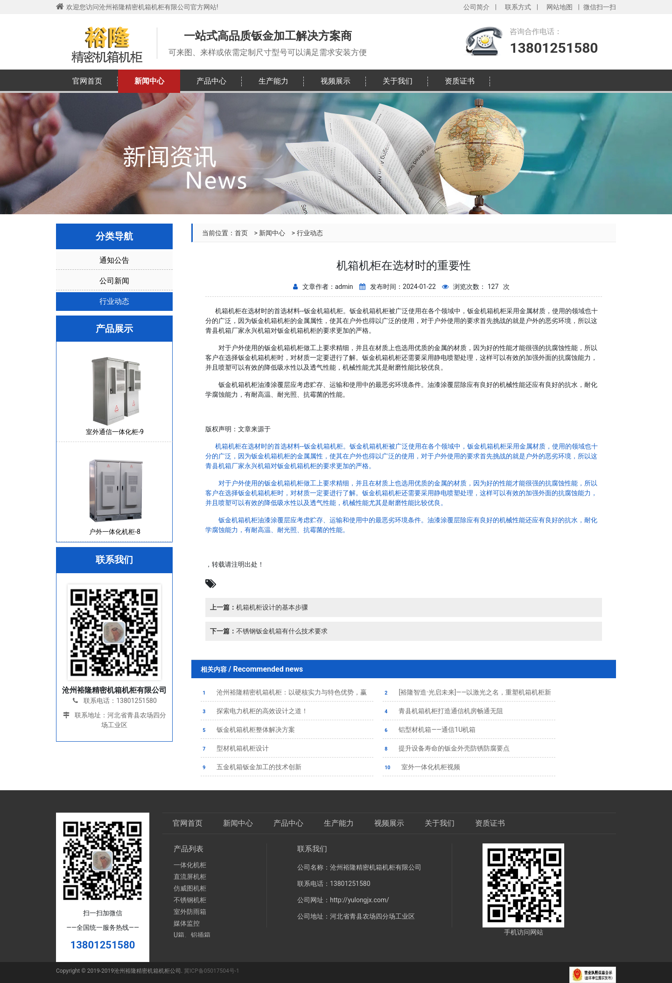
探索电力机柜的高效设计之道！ (254, 711)
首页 (241, 233)
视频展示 (335, 81)
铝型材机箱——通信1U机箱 (429, 729)
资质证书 (460, 81)
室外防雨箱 (190, 911)
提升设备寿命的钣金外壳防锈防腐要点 (446, 748)
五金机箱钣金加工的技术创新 (251, 767)
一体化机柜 (190, 865)
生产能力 (273, 81)
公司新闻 (114, 280)
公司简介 (476, 7)
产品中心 (211, 81)
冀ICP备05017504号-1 (211, 971)
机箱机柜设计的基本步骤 (259, 607)
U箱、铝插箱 (192, 935)
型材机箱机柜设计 (235, 748)
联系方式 (518, 7)
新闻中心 (149, 81)
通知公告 (114, 260)
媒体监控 (187, 923)
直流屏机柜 (190, 876)
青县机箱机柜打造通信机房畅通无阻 (443, 711)
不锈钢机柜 (190, 900)
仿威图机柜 (190, 888)
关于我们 (398, 81)
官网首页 (87, 81)
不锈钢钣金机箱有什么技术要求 (269, 631)
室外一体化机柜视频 (421, 767)
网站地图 (559, 7)
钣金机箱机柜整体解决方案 (248, 729)
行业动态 (310, 233)
